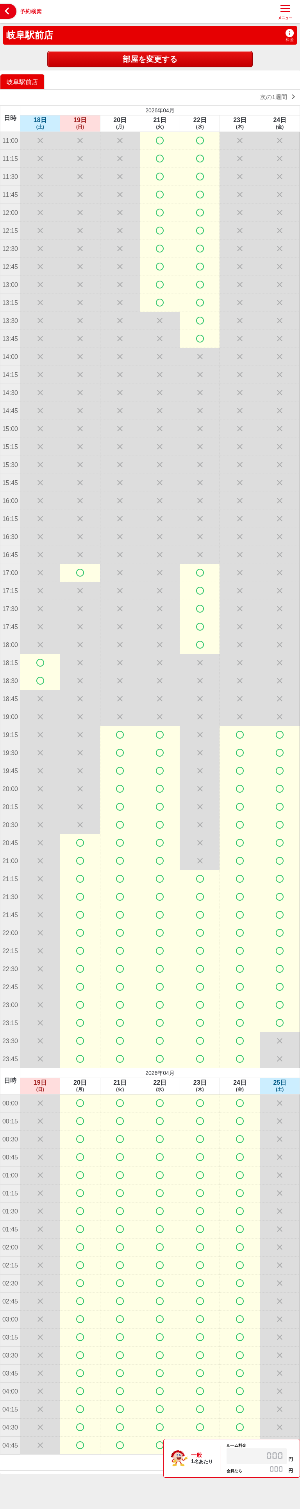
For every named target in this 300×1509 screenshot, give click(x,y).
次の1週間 (279, 96)
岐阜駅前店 (29, 35)
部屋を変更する (150, 59)
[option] (23, 82)
